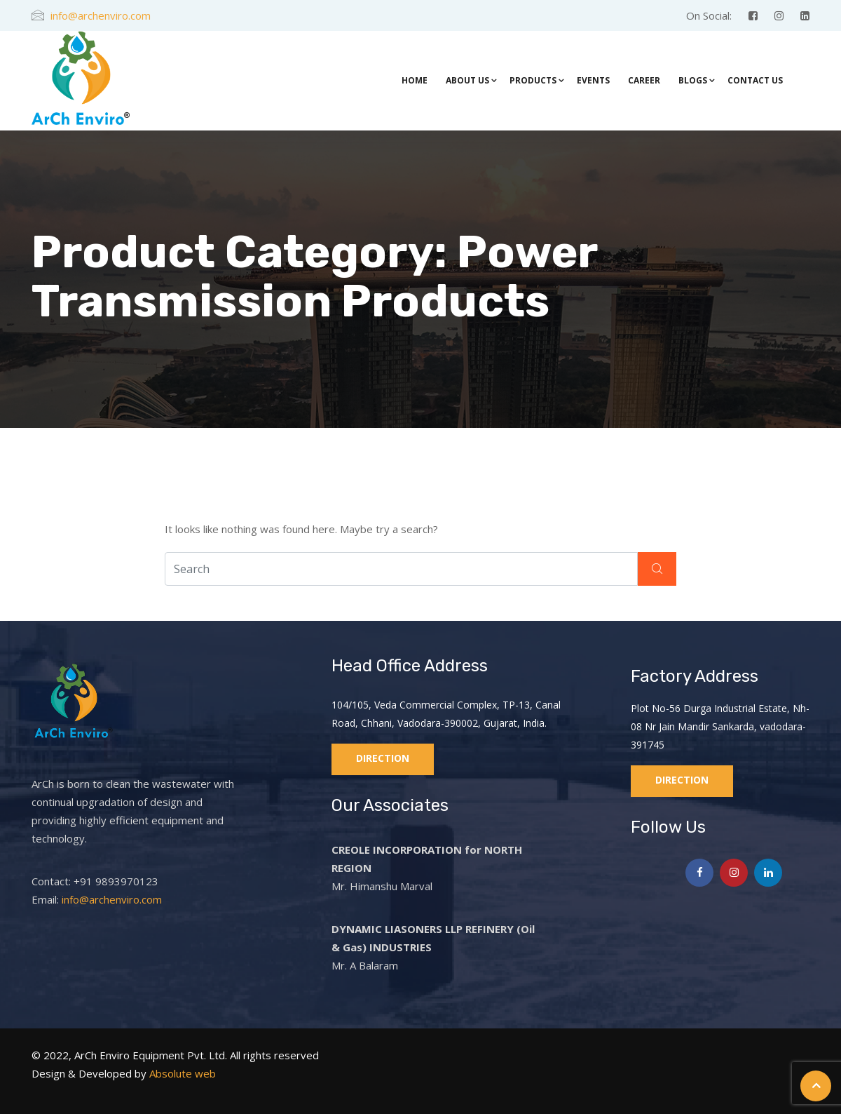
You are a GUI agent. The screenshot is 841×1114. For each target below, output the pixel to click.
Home (415, 80)
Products (533, 80)
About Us (467, 80)
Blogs (692, 80)
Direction (382, 758)
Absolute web (181, 1073)
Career (644, 80)
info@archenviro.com (100, 15)
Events (593, 80)
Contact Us (755, 80)
